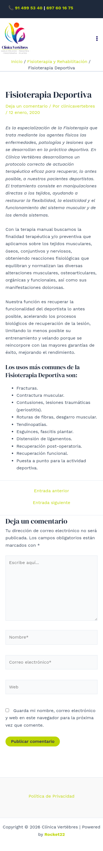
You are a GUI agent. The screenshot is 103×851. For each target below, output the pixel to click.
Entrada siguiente (51, 502)
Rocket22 (54, 834)
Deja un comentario (26, 106)
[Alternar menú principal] (97, 38)
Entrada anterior (51, 491)
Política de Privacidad (51, 796)
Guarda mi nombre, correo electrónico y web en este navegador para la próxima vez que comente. (50, 718)
